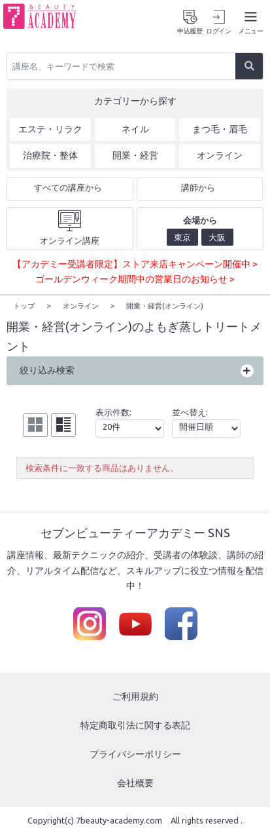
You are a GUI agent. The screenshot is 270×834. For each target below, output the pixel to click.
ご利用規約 (135, 696)
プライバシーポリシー (135, 753)
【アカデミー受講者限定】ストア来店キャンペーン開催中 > (135, 264)
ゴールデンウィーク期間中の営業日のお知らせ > (135, 279)
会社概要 (135, 782)
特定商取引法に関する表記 (135, 724)
